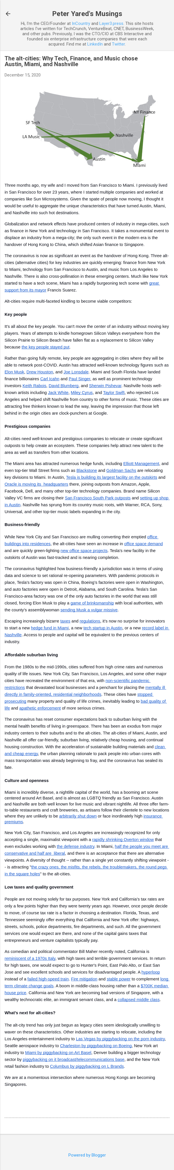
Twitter (118, 44)
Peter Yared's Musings (87, 14)
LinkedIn (95, 44)
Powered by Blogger (87, 1155)
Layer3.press (111, 23)
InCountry (81, 23)
